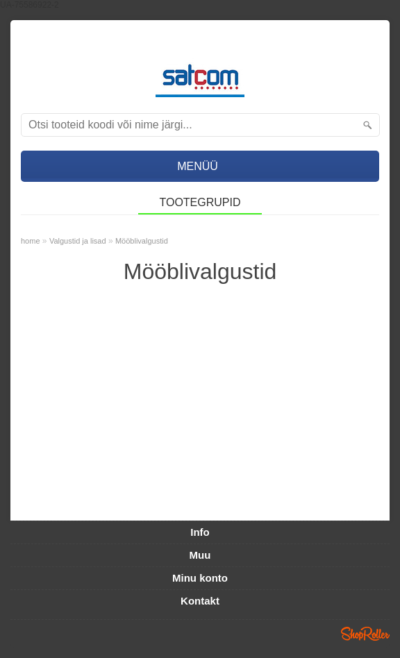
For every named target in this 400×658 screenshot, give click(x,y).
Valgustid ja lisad (77, 241)
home (30, 241)
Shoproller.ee (365, 634)
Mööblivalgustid (141, 241)
